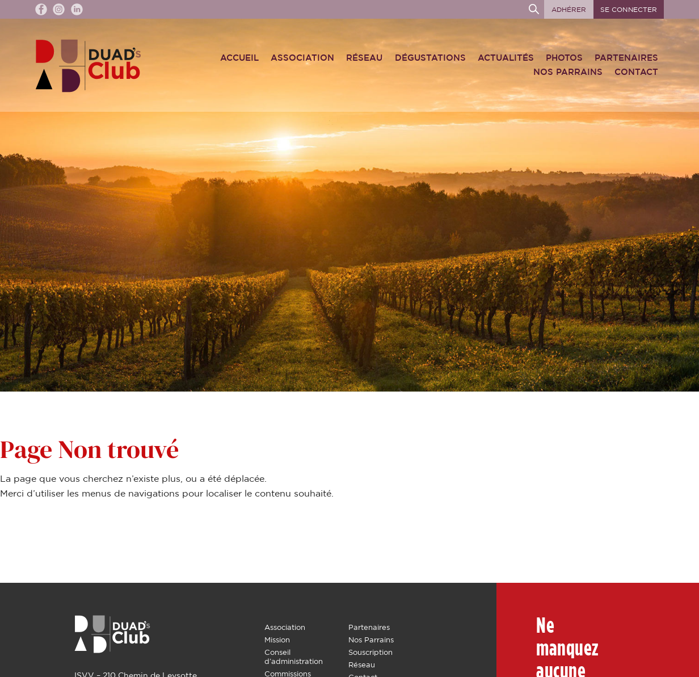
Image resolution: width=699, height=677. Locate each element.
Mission (277, 640)
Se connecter (628, 9)
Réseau (364, 58)
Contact (636, 72)
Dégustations (430, 58)
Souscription (370, 653)
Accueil (239, 58)
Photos (564, 58)
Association (302, 58)
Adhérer (569, 9)
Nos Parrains (568, 72)
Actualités (506, 58)
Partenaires (626, 58)
